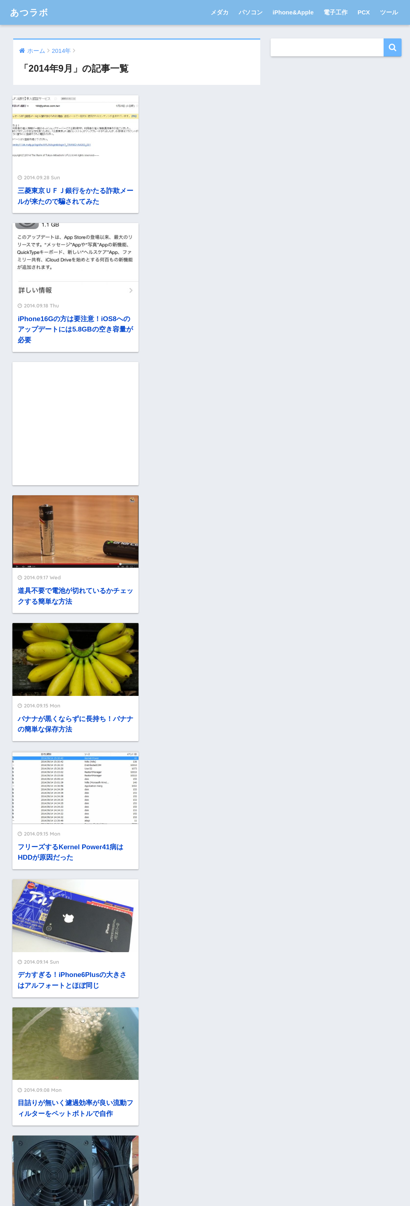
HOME (205, 1167)
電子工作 (336, 12)
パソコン (251, 12)
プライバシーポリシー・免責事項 (184, 1183)
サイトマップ (253, 1183)
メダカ (220, 12)
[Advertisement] (72, 290)
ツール (389, 12)
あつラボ (30, 12)
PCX (364, 12)
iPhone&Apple (293, 12)
